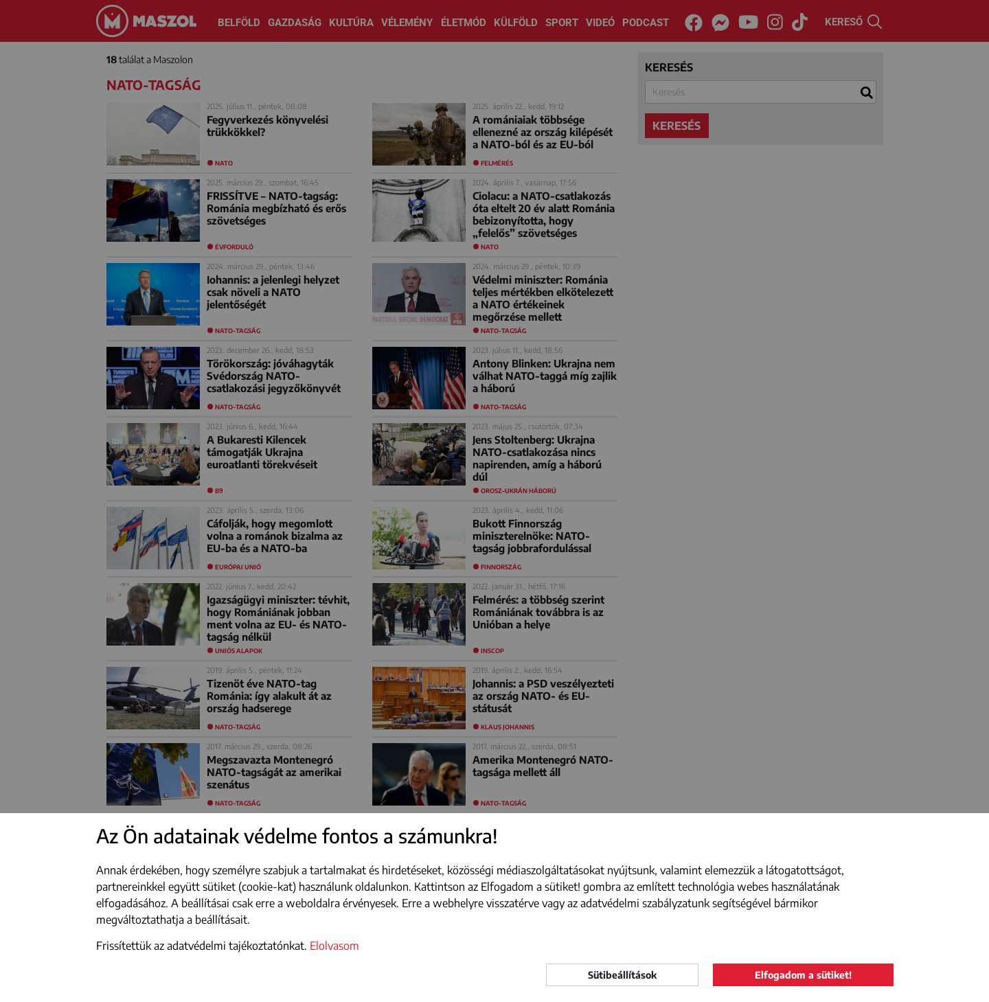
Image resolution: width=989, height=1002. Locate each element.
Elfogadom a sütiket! (803, 975)
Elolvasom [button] (334, 946)
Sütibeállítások (622, 975)
